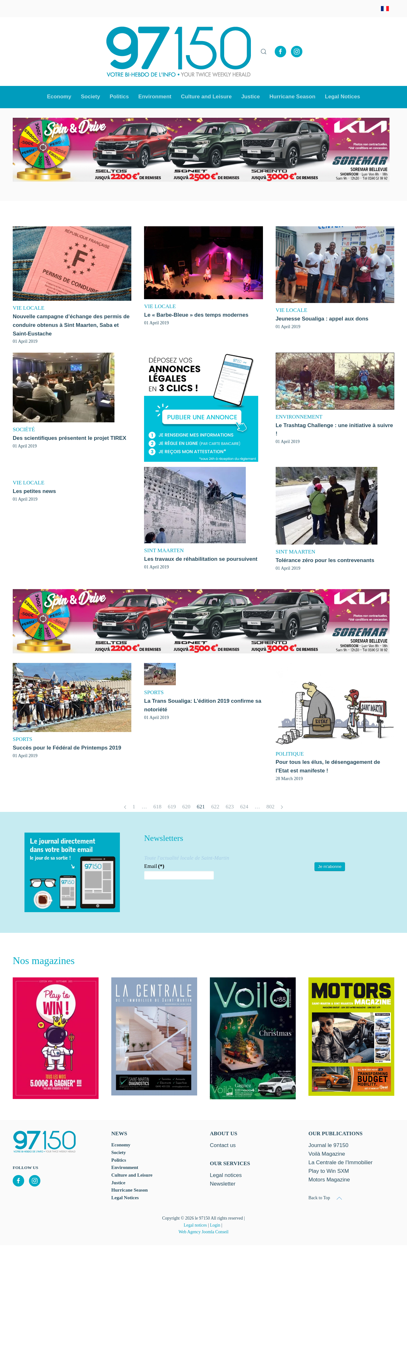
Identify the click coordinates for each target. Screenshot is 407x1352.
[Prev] (125, 807)
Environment (154, 97)
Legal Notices (342, 97)
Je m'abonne (329, 866)
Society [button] (90, 97)
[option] (201, 150)
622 (215, 807)
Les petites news (34, 491)
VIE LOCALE (29, 308)
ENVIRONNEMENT (299, 417)
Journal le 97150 (328, 1145)
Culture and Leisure (131, 1175)
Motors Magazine (329, 1180)
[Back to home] (178, 52)
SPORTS (22, 739)
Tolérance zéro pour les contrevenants (325, 560)
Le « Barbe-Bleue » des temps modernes (196, 315)
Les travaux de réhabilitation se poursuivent (200, 559)
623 (230, 807)
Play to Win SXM (328, 1171)
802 (270, 807)
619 (172, 807)
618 (157, 807)
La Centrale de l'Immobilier (340, 1162)
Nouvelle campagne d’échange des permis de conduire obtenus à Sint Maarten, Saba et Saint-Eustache (71, 325)
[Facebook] (280, 51)
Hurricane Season (292, 97)
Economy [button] (59, 97)
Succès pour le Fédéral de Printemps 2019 (67, 748)
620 (186, 807)
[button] (263, 51)
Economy (120, 1144)
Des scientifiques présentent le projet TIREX (69, 438)
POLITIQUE (290, 754)
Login (215, 1225)
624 (244, 807)
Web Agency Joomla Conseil (203, 1231)
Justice (250, 97)
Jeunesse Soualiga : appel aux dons (322, 319)
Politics (119, 97)
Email (154, 866)
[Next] (282, 807)
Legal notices (195, 1225)
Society (118, 1152)
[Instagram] (296, 51)
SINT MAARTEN (164, 550)
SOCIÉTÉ (24, 429)
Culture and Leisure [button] (206, 97)
